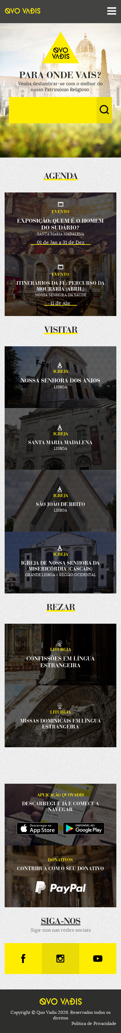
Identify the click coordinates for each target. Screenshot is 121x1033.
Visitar (60, 330)
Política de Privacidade (93, 1023)
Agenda (61, 176)
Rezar (60, 608)
